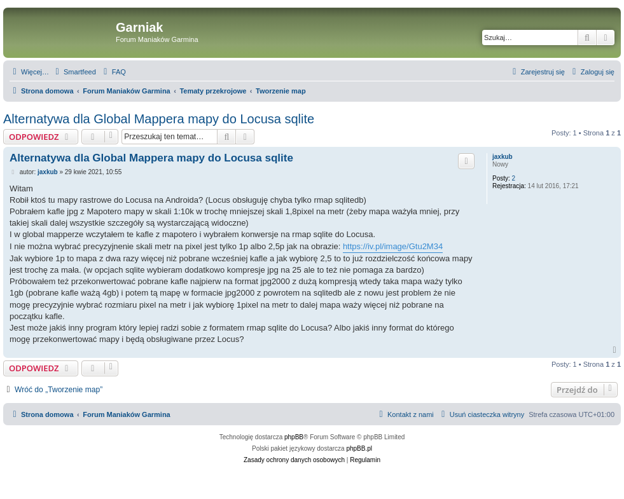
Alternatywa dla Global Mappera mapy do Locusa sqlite (158, 119)
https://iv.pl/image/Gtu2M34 (393, 246)
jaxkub (502, 156)
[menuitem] (74, 71)
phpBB (293, 437)
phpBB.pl (359, 448)
